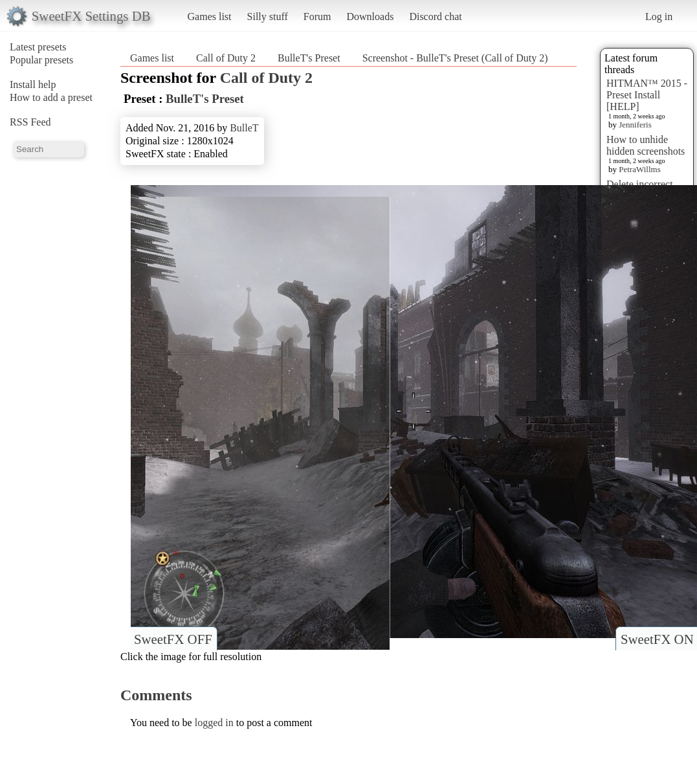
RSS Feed (30, 121)
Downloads (369, 16)
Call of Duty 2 (226, 57)
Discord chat (435, 16)
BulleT (244, 127)
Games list (210, 16)
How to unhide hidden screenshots (645, 145)
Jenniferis (635, 124)
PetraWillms (639, 169)
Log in (658, 16)
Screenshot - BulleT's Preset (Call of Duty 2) (455, 57)
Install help (33, 84)
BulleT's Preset (309, 57)
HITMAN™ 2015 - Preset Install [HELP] (646, 95)
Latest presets (38, 46)
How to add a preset (51, 97)
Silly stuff (267, 16)
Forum (317, 16)
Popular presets (41, 59)
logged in (214, 722)
